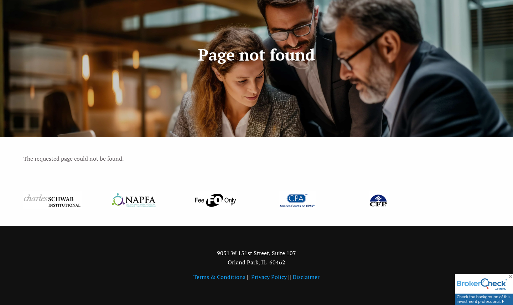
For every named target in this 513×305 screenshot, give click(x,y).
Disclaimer (306, 277)
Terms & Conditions (219, 277)
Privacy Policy (269, 277)
